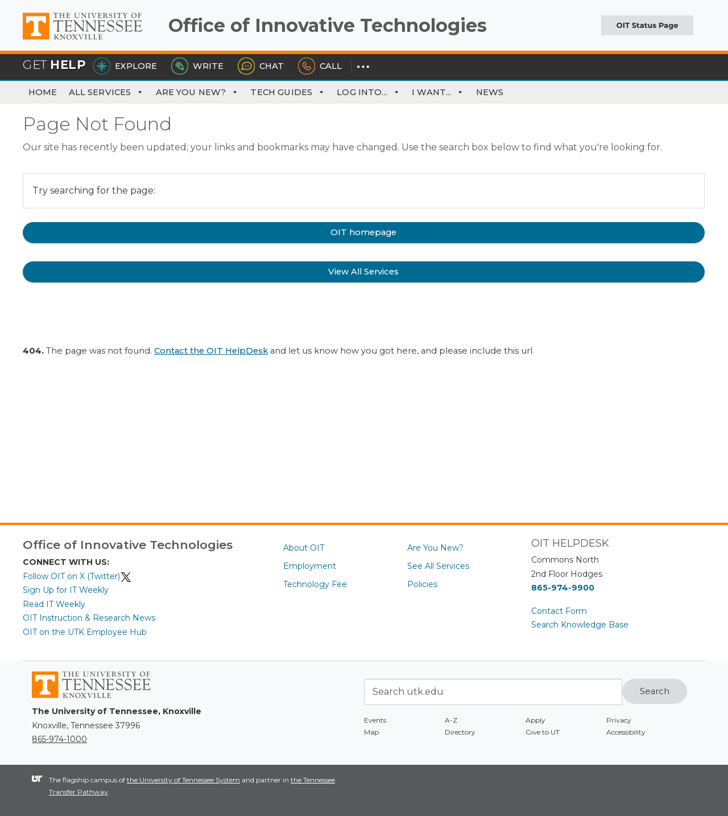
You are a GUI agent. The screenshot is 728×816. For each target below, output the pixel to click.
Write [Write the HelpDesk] (197, 66)
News (490, 92)
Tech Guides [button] (287, 92)
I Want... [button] (438, 92)
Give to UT (543, 732)
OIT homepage (363, 232)
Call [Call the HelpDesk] (320, 66)
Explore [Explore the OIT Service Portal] (125, 66)
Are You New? (197, 92)
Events (375, 720)
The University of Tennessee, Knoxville (91, 40)
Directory (460, 732)
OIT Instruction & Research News (89, 618)
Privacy (618, 720)
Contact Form (559, 611)
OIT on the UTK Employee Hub (85, 632)
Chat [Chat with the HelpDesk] (261, 66)
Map (371, 732)
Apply (535, 720)
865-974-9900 (562, 588)
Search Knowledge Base (579, 625)
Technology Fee (315, 584)
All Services (106, 92)
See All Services (438, 566)
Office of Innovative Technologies (327, 25)
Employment (309, 566)
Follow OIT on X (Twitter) (77, 576)
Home (42, 92)
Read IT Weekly (54, 604)
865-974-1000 (59, 739)
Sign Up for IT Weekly (66, 590)
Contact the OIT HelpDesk (211, 351)
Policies (422, 584)
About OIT (303, 548)
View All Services (363, 271)
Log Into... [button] (368, 92)
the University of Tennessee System (183, 780)
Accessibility (626, 732)
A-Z (451, 720)
